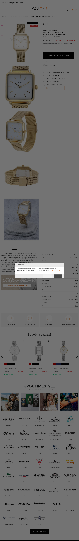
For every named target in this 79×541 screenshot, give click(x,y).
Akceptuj (57, 276)
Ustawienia (47, 276)
